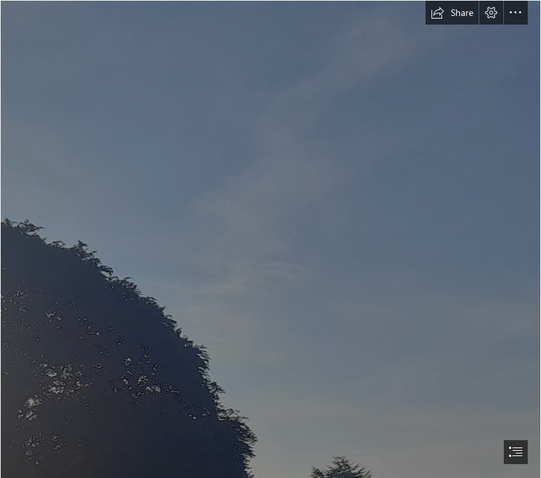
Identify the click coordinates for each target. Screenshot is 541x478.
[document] (270, 239)
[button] (452, 13)
